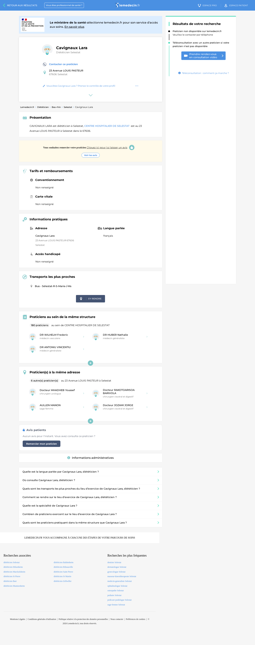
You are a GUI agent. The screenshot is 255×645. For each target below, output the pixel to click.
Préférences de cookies (135, 619)
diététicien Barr (10, 581)
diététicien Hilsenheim (13, 567)
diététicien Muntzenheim (14, 586)
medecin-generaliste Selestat (119, 581)
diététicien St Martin (62, 576)
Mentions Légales (17, 619)
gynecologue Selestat (116, 572)
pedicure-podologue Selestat (119, 600)
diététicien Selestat (11, 562)
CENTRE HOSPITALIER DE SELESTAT (107, 126)
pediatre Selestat (114, 595)
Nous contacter (116, 619)
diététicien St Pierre (12, 576)
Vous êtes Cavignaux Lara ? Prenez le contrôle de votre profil (79, 85)
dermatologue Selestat (116, 567)
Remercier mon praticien (41, 443)
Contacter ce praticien (60, 64)
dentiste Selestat (114, 562)
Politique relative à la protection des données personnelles (83, 619)
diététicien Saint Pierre (63, 572)
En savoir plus (74, 26)
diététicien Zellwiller (62, 581)
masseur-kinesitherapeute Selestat (121, 576)
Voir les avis (90, 155)
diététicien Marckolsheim (14, 572)
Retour (22, 5)
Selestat (68, 107)
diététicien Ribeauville (63, 567)
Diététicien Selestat (68, 52)
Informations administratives (90, 457)
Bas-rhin (56, 107)
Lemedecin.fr (27, 107)
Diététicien (43, 107)
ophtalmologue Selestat (117, 586)
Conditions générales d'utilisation (42, 619)
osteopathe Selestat (115, 590)
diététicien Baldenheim (63, 562)
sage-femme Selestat (116, 604)
